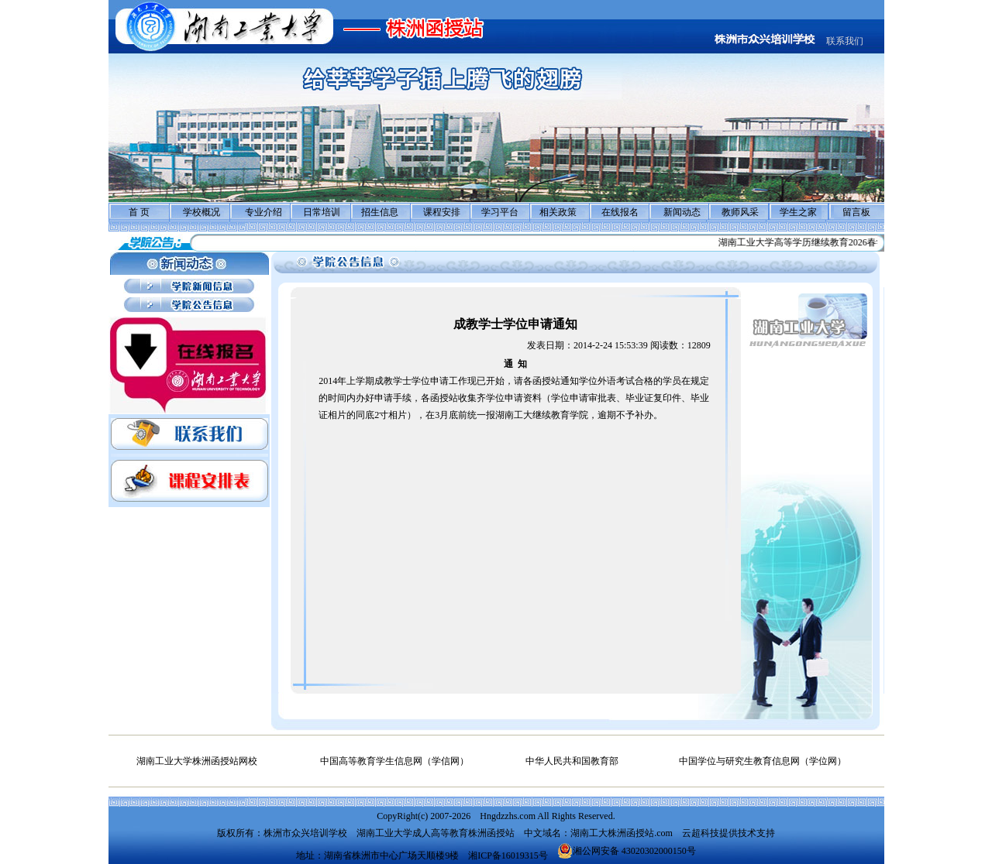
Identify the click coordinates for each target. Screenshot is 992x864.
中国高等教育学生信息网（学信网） (394, 761)
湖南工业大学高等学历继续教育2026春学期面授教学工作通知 (849, 242)
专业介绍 (263, 212)
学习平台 (499, 212)
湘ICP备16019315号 (508, 855)
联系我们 (844, 41)
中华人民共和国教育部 (571, 761)
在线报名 (620, 212)
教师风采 (740, 212)
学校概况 (201, 212)
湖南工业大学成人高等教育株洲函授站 (435, 833)
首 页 (139, 212)
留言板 (856, 212)
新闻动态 (682, 212)
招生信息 (379, 212)
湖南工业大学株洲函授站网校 (196, 761)
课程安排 (441, 212)
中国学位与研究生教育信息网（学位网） (762, 761)
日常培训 (321, 212)
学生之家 (798, 212)
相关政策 (558, 212)
